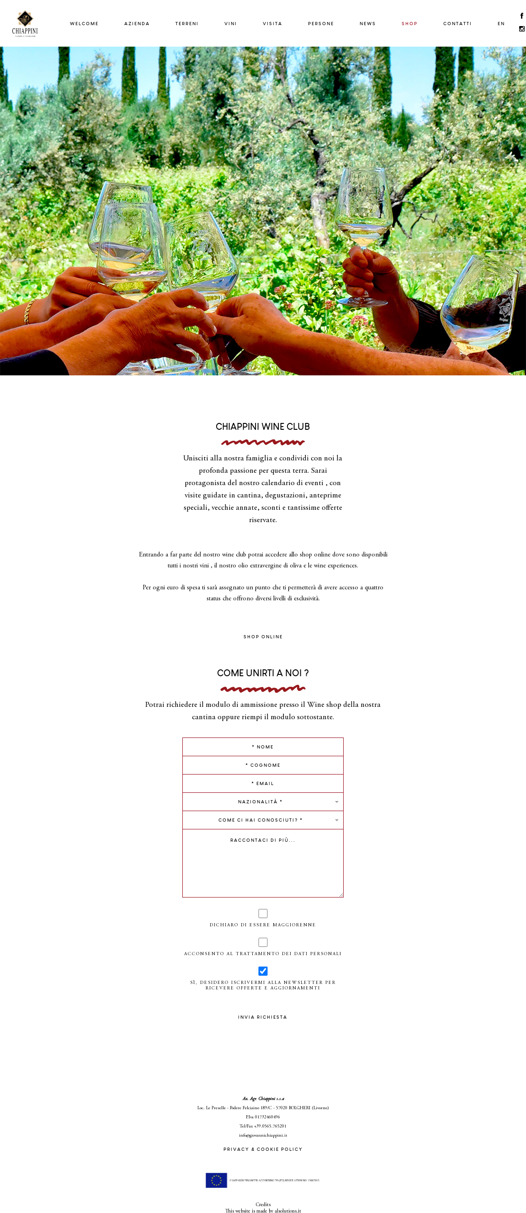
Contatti (457, 24)
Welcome (84, 24)
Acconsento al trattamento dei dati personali (263, 947)
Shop (410, 24)
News (368, 24)
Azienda (137, 24)
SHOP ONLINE (263, 637)
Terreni (187, 24)
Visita (272, 24)
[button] (263, 801)
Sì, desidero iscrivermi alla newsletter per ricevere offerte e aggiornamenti (263, 979)
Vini (230, 24)
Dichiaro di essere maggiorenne (263, 918)
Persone (321, 24)
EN (501, 24)
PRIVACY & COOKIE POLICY (263, 1149)
